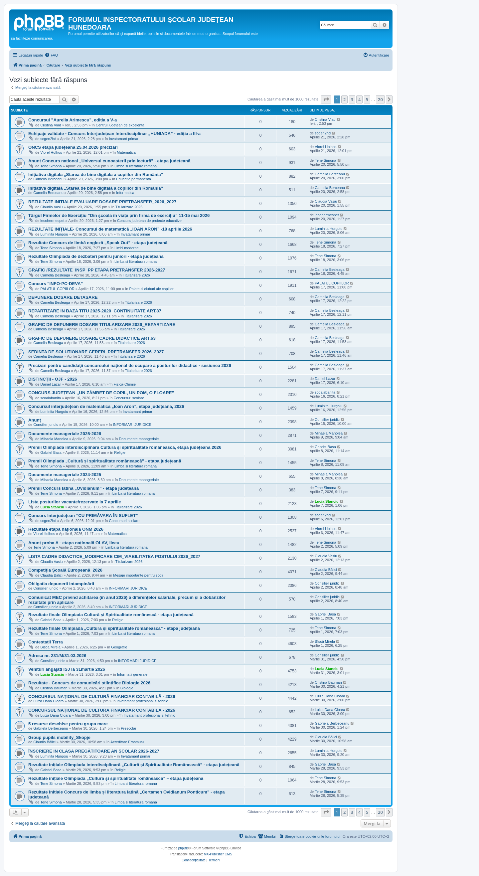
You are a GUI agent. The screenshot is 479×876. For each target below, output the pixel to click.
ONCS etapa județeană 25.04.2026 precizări (73, 147)
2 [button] (344, 99)
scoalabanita (50, 398)
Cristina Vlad (50, 125)
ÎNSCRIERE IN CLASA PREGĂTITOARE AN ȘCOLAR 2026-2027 (93, 751)
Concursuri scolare (129, 398)
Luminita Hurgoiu (54, 234)
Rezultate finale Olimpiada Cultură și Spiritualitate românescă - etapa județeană (111, 614)
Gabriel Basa (51, 452)
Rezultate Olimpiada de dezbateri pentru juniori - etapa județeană (96, 256)
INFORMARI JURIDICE (132, 425)
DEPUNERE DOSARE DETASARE (63, 297)
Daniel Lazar (50, 384)
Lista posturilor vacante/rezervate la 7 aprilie (74, 501)
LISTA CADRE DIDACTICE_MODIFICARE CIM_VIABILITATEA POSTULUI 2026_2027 (114, 556)
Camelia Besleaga (55, 275)
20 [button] (380, 99)
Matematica (126, 152)
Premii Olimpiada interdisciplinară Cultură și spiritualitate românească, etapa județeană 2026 (124, 447)
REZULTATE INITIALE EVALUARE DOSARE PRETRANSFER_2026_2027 (102, 201)
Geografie (119, 647)
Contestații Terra (45, 641)
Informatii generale (132, 674)
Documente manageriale (139, 439)
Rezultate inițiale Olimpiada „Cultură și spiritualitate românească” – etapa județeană (115, 778)
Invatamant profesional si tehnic (142, 701)
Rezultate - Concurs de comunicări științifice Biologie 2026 (89, 682)
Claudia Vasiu (51, 207)
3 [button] (352, 99)
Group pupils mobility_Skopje (59, 737)
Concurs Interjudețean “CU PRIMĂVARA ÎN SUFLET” (83, 515)
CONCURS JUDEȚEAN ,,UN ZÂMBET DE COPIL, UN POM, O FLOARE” (101, 392)
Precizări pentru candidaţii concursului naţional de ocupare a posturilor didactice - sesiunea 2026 (129, 365)
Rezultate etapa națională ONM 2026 (65, 529)
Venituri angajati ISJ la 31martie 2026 (66, 669)
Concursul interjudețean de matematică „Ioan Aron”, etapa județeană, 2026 (106, 406)
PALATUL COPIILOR (57, 289)
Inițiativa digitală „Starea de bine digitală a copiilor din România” (95, 174)
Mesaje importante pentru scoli (138, 575)
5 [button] (367, 99)
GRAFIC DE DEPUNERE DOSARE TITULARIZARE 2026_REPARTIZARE (101, 324)
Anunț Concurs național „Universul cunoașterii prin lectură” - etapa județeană (109, 160)
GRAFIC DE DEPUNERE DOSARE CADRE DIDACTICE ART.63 (92, 338)
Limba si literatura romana (135, 166)
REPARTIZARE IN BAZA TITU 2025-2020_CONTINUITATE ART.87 (94, 310)
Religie (119, 452)
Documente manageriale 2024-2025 (64, 474)
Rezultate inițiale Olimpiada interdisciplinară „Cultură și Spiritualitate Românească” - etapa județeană (134, 764)
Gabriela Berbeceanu (50, 728)
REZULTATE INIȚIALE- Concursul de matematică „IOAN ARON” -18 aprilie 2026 (110, 229)
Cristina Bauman (53, 688)
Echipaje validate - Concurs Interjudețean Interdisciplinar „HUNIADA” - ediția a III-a (114, 133)
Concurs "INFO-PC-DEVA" (55, 283)
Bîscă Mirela (50, 647)
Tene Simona (51, 166)
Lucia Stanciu (52, 507)
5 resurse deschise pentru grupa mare (68, 723)
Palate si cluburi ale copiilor (151, 289)
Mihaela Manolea (54, 439)
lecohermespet (52, 221)
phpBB (183, 848)
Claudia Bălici (51, 575)
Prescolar (128, 728)
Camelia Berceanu (48, 179)
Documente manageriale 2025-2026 (64, 433)
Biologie (126, 688)
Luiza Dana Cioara (48, 701)
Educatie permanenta (133, 179)
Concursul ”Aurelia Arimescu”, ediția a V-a (72, 119)
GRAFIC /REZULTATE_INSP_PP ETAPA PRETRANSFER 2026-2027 (96, 269)
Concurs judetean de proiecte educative (149, 221)
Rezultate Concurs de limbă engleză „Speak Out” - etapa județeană (97, 242)
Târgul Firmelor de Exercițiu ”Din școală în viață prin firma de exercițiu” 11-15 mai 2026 (119, 215)
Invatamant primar (123, 139)
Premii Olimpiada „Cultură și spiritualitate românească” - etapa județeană (104, 460)
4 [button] (359, 99)
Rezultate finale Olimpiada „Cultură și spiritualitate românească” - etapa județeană (114, 628)
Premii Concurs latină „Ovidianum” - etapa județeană (83, 488)
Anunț (34, 420)
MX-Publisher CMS (218, 854)
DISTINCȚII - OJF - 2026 (52, 379)
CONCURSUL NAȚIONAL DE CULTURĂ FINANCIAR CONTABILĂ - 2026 (101, 696)
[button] (326, 99)
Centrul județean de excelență (120, 125)
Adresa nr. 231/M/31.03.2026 (57, 655)
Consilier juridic (45, 425)
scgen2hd (48, 139)
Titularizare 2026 (129, 207)
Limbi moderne (126, 248)
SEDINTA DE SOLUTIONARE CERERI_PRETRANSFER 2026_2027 (96, 351)
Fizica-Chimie (125, 384)
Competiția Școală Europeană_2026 (65, 570)
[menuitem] (51, 55)
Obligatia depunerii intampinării (61, 583)
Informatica (125, 193)
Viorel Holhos (51, 152)
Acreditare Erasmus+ (127, 742)
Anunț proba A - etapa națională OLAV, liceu (73, 542)
